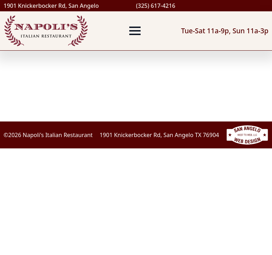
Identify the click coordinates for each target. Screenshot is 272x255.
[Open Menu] (135, 30)
